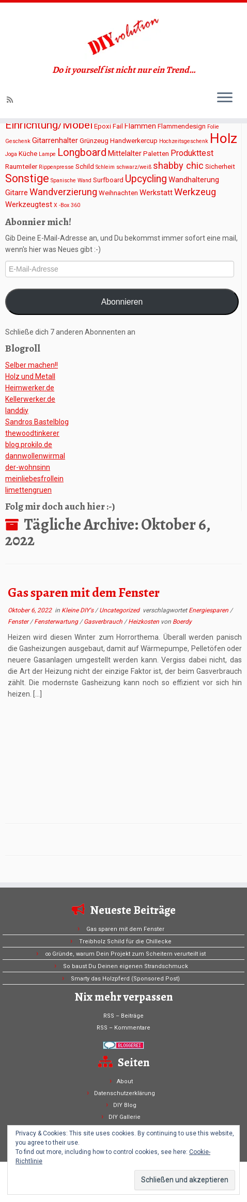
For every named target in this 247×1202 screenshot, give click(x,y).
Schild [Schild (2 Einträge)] (84, 166)
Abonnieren (122, 301)
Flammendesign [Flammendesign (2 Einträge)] (182, 126)
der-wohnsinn (27, 467)
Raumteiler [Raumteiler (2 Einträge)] (21, 166)
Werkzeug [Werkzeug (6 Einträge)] (195, 191)
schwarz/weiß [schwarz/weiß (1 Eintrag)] (133, 167)
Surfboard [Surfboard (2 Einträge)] (108, 180)
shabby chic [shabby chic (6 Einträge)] (178, 165)
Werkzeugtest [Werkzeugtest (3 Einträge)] (28, 204)
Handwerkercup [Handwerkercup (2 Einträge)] (134, 141)
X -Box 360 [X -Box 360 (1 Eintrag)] (67, 205)
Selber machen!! (31, 365)
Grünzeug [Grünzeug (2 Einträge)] (94, 141)
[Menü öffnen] (225, 98)
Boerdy (182, 621)
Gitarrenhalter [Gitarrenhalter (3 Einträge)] (55, 140)
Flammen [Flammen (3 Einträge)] (140, 126)
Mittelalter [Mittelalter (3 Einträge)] (125, 153)
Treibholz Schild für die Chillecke (125, 941)
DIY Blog (124, 1105)
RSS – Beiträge (123, 1016)
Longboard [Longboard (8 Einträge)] (81, 153)
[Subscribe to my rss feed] (11, 100)
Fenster (19, 621)
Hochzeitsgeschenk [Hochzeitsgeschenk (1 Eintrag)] (183, 141)
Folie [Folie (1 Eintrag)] (213, 126)
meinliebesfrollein (34, 479)
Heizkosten (144, 621)
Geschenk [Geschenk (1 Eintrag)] (17, 141)
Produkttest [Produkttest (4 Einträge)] (192, 153)
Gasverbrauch (104, 621)
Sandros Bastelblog (37, 422)
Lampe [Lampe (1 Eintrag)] (47, 154)
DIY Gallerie (125, 1117)
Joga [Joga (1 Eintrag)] (11, 154)
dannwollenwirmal (35, 456)
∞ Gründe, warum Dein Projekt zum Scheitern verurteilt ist (125, 954)
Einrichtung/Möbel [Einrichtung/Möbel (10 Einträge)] (48, 125)
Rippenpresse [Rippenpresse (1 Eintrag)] (56, 167)
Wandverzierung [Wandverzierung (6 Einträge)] (63, 191)
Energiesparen (209, 610)
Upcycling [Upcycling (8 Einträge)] (146, 179)
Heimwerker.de (29, 388)
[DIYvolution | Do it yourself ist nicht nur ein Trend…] (123, 33)
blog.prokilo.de (28, 444)
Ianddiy (16, 410)
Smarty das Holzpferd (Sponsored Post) (125, 978)
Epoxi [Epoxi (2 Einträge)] (102, 126)
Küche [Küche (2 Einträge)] (28, 153)
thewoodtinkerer (32, 433)
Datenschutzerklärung (124, 1093)
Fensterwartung (57, 621)
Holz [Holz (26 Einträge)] (223, 138)
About (125, 1081)
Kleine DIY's (78, 610)
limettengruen (28, 490)
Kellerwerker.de (30, 399)
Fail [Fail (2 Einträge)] (118, 126)
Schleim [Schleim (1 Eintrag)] (105, 167)
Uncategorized (120, 610)
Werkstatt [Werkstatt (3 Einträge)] (156, 192)
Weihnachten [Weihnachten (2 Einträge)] (118, 193)
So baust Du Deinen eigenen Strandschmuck (125, 966)
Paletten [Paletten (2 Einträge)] (156, 153)
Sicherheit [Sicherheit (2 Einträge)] (220, 166)
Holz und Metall (30, 376)
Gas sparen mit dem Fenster (84, 592)
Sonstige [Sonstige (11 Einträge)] (27, 178)
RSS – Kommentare (123, 1027)
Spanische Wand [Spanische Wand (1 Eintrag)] (71, 180)
